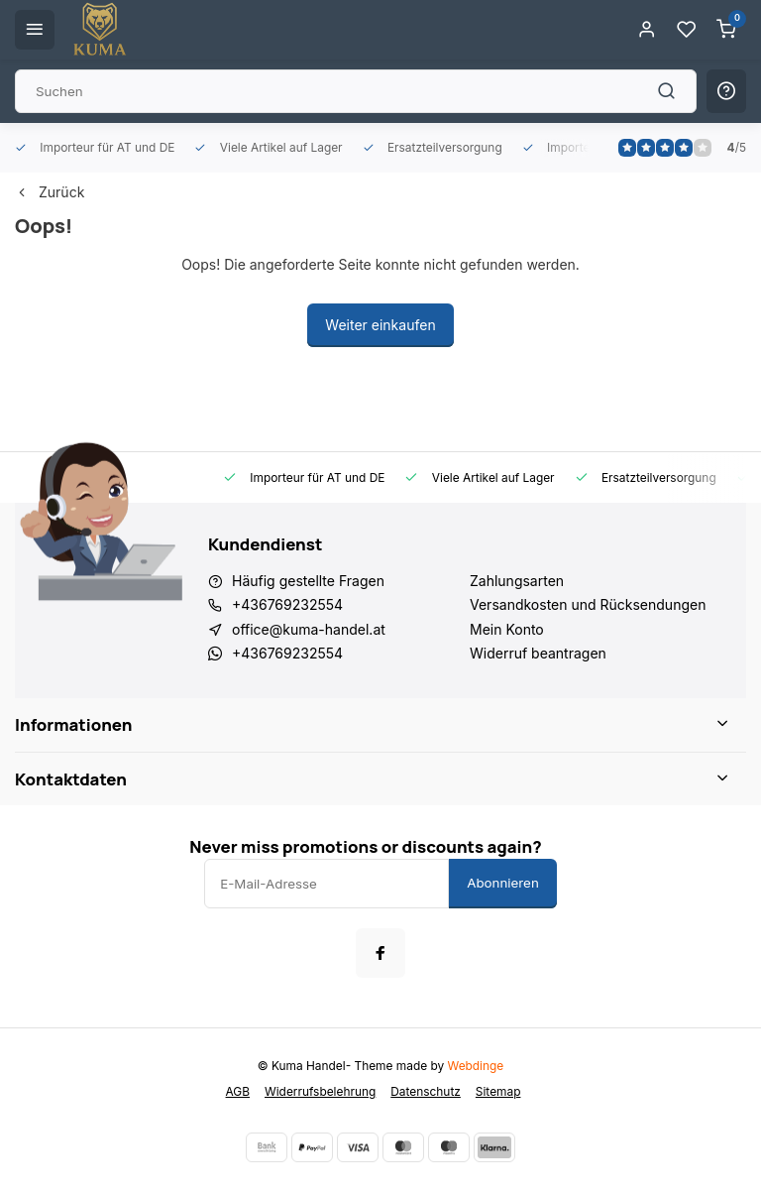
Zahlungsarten (517, 580)
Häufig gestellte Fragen (308, 580)
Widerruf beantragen (538, 653)
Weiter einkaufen (380, 324)
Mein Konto (507, 629)
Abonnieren (503, 883)
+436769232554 (287, 604)
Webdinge (476, 1065)
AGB (238, 1091)
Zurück (49, 191)
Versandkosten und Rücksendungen (588, 604)
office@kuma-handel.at (308, 629)
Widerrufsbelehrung (320, 1091)
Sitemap (498, 1091)
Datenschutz (425, 1091)
